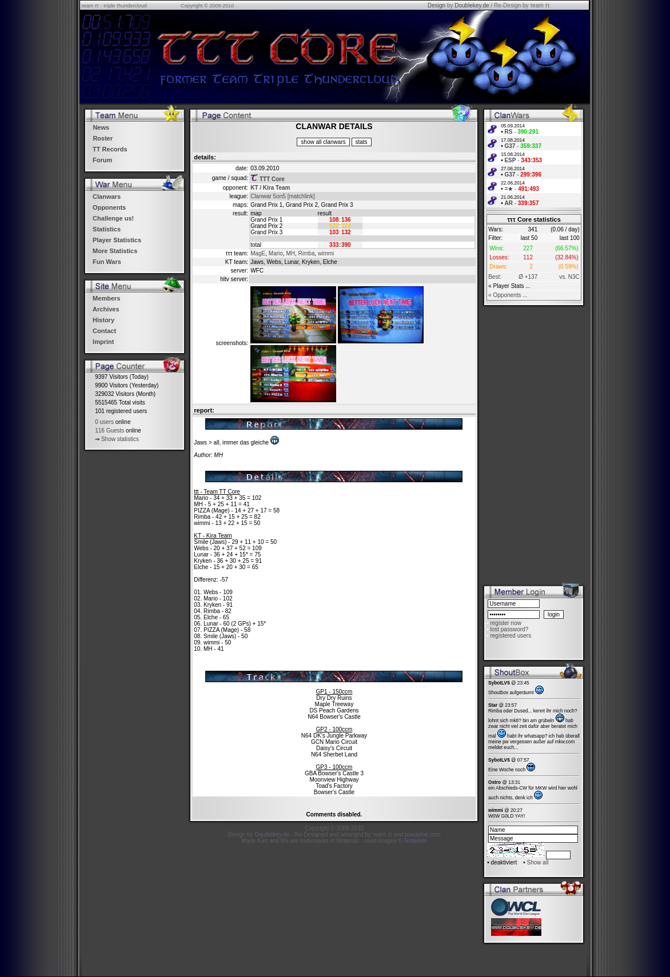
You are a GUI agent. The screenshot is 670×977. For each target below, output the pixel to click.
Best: (494, 277)
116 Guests (109, 430)
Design (436, 5)
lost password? (509, 629)
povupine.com (422, 834)
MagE (257, 253)
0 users (104, 422)
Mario (276, 253)
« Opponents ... (507, 295)
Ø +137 (528, 277)
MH (290, 253)
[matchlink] (301, 196)
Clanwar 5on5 (268, 196)
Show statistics (120, 439)
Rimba (306, 253)
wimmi (326, 253)
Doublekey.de (471, 5)
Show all (538, 862)
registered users (510, 635)
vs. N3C (569, 277)
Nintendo (415, 841)
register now (505, 623)
